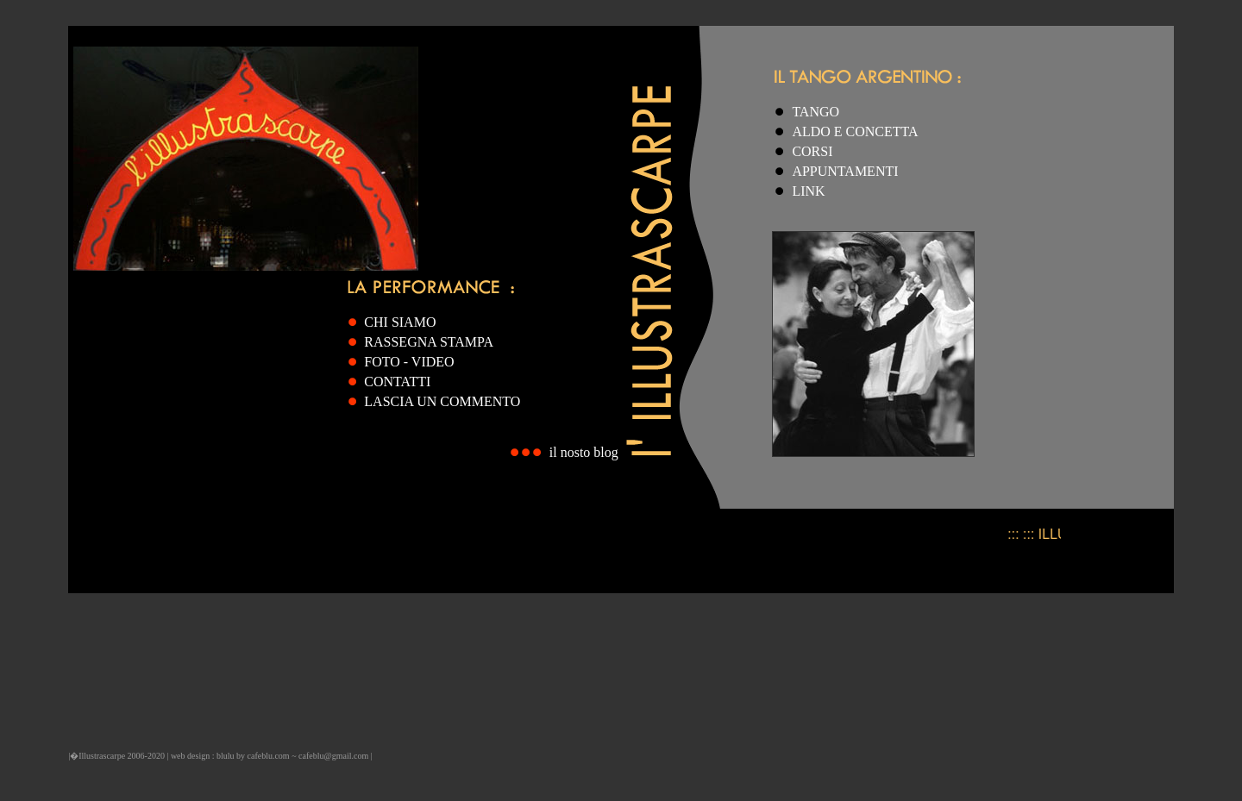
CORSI (812, 151)
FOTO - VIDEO (409, 361)
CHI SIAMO (400, 322)
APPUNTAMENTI (845, 171)
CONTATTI (397, 381)
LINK (808, 191)
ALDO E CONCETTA (855, 131)
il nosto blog (583, 452)
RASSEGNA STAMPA (428, 342)
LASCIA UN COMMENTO (442, 401)
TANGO (815, 111)
